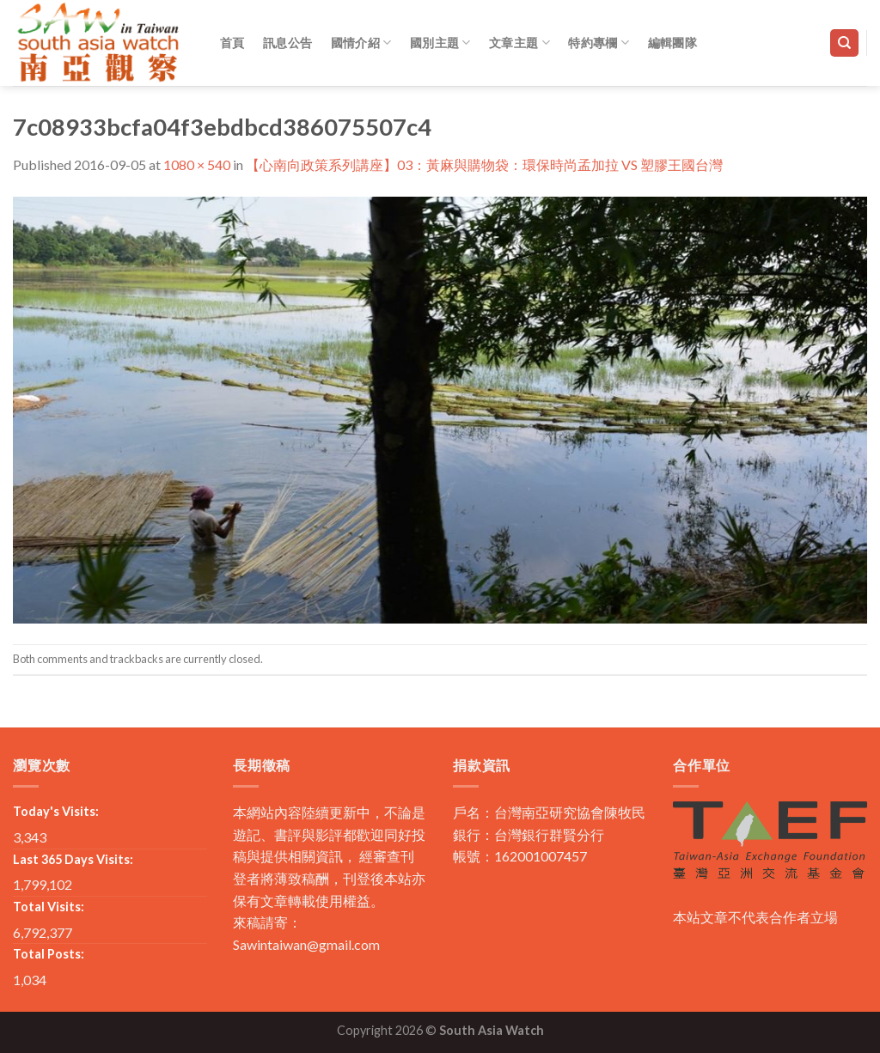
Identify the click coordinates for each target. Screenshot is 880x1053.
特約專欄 (598, 42)
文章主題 (519, 42)
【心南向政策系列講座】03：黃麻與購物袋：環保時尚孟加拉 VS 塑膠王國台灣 (484, 164)
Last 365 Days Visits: (73, 859)
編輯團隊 (672, 42)
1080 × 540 (196, 164)
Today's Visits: (56, 811)
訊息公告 (287, 42)
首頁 (232, 42)
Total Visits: (48, 906)
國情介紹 (361, 42)
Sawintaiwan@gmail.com (306, 944)
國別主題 (440, 42)
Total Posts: (48, 953)
